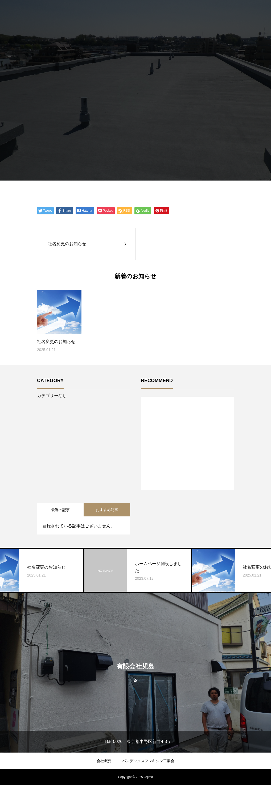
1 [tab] (187, 476)
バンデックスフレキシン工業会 (148, 761)
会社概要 (104, 761)
